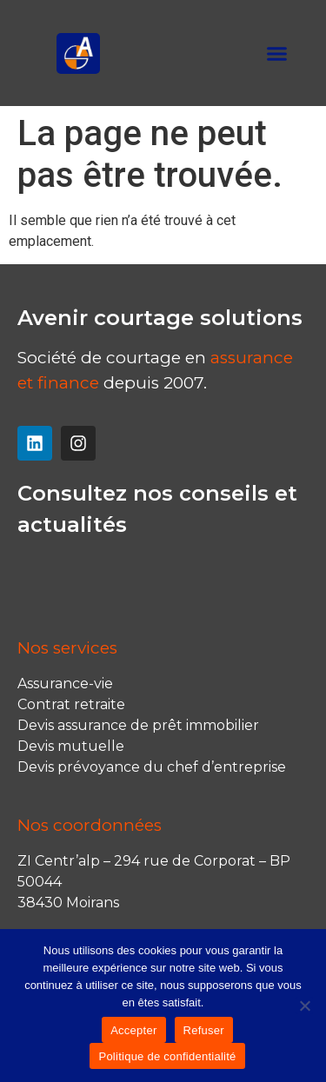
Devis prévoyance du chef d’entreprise (151, 767)
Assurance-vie (65, 683)
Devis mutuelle (70, 746)
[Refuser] (304, 1005)
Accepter (133, 1030)
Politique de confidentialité (167, 1056)
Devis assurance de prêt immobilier (138, 725)
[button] (277, 53)
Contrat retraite (71, 704)
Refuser (203, 1030)
